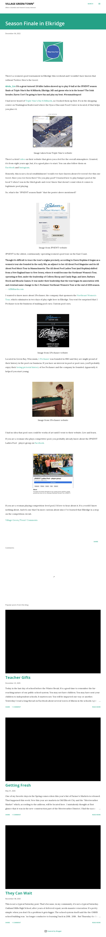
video (22, 159)
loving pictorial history (28, 367)
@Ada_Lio (10, 86)
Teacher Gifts (17, 677)
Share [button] (96, 542)
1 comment (16, 707)
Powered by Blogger (53, 931)
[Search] (90, 3)
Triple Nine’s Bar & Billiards (38, 100)
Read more (96, 707)
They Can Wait (18, 893)
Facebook (10, 167)
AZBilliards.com (16, 289)
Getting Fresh (18, 785)
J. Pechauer (44, 359)
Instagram (24, 167)
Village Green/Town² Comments (21, 520)
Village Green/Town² (19, 3)
